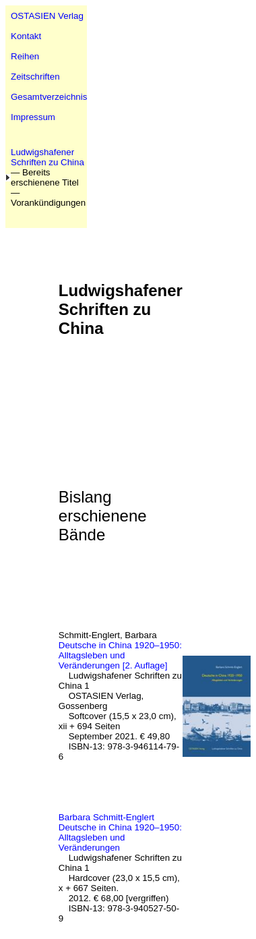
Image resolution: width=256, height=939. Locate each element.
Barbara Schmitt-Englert (106, 817)
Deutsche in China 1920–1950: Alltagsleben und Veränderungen (120, 837)
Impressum (33, 117)
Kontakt (26, 36)
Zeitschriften (35, 77)
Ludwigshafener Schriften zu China (47, 157)
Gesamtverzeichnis (49, 97)
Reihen (25, 56)
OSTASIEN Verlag (47, 16)
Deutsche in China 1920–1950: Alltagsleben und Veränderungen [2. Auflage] (120, 655)
